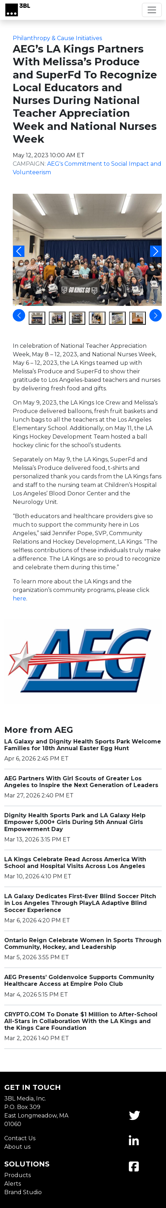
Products (17, 1175)
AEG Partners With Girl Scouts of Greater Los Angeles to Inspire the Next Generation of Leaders (81, 782)
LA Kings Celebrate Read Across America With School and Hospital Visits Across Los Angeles (75, 862)
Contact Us (19, 1138)
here (19, 598)
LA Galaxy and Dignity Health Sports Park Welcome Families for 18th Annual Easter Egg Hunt (82, 745)
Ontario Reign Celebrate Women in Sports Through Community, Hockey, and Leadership (82, 943)
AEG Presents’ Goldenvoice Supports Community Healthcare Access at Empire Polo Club (79, 980)
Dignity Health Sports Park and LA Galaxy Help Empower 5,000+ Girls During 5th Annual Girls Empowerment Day (74, 822)
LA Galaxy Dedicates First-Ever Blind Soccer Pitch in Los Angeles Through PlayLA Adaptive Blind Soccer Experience (80, 903)
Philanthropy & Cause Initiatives (57, 38)
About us (17, 1146)
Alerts (12, 1183)
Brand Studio (23, 1192)
